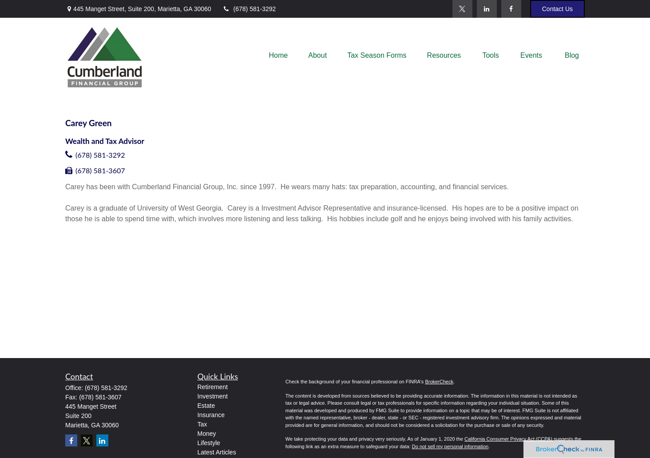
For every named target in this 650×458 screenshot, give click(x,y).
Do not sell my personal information (450, 446)
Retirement (213, 386)
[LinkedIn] (487, 9)
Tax (202, 424)
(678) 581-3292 (249, 8)
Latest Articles (217, 452)
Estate (206, 405)
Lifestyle (209, 442)
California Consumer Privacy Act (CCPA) (508, 439)
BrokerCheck (439, 381)
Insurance (211, 414)
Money (207, 433)
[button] (279, 56)
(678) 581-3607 (100, 170)
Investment (213, 396)
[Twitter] (462, 9)
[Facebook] (511, 9)
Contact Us (557, 8)
